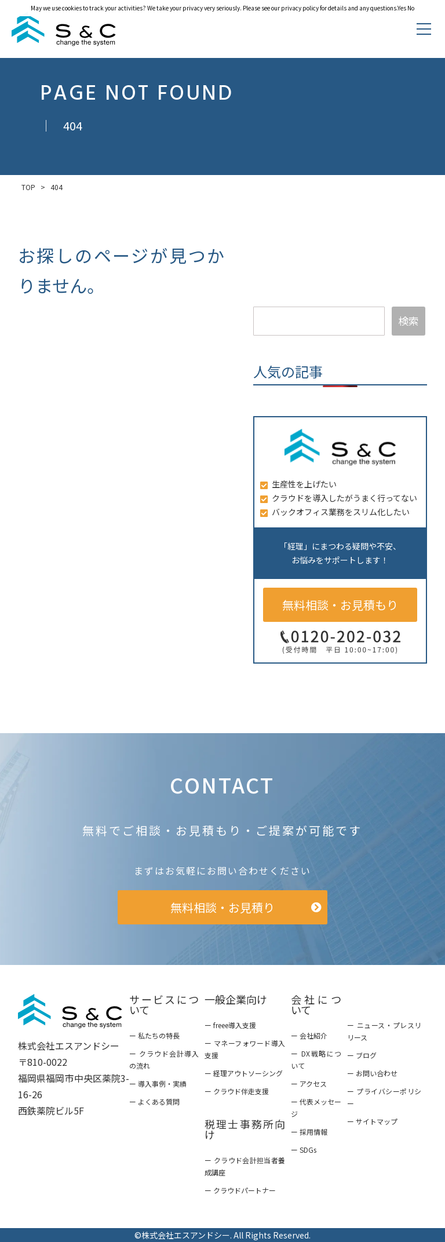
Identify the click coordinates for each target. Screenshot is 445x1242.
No (410, 7)
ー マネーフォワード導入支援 (245, 1049)
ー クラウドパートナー (240, 1190)
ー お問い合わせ (372, 1073)
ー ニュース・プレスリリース (384, 1031)
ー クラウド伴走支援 (237, 1091)
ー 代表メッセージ (316, 1108)
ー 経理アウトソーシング (244, 1073)
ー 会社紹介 (309, 1035)
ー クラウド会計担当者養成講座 (245, 1166)
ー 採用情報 (309, 1132)
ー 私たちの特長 (154, 1035)
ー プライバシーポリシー (384, 1097)
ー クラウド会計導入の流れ (164, 1059)
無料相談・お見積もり (340, 604)
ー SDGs (303, 1149)
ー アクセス (309, 1083)
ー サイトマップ (372, 1121)
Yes (401, 7)
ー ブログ (362, 1055)
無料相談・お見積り (222, 907)
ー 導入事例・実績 (158, 1083)
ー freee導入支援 (230, 1025)
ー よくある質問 (154, 1101)
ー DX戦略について (316, 1059)
